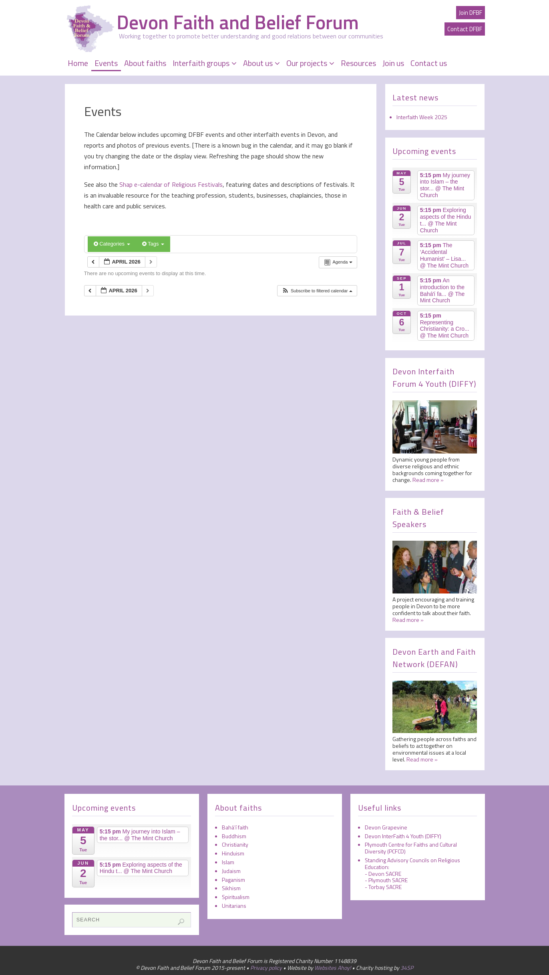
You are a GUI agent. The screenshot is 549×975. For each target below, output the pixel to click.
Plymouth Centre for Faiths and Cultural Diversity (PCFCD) (411, 847)
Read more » (428, 480)
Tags (153, 244)
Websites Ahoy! (332, 967)
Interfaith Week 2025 (421, 117)
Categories (112, 244)
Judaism (231, 871)
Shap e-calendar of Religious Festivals (170, 184)
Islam (228, 862)
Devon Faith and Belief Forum (238, 22)
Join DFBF (470, 12)
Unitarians (234, 905)
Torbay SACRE (385, 887)
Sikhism (231, 888)
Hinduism (233, 853)
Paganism (233, 879)
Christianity (235, 844)
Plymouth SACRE (388, 880)
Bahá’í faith (235, 827)
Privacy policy (266, 967)
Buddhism (234, 836)
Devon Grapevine (386, 827)
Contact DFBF (464, 29)
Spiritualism (235, 897)
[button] (317, 291)
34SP (406, 967)
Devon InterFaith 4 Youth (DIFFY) (403, 836)
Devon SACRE (384, 873)
